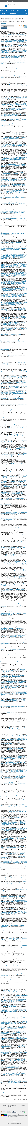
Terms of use (9, 1123)
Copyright (5, 1105)
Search (17, 10)
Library (11, 1)
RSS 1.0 (25, 25)
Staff (2, 1)
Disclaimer (19, 1123)
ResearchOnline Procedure (12, 1106)
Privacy (14, 1123)
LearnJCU (16, 1)
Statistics (23, 1105)
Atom (21, 25)
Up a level (4, 23)
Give (26, 1)
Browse (3, 13)
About (12, 10)
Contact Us (13, 13)
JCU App (6, 1)
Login (25, 10)
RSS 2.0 (25, 26)
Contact (21, 1)
